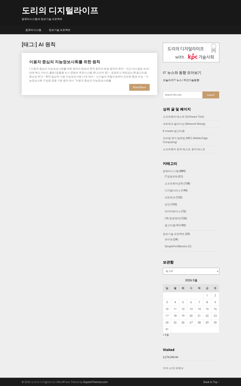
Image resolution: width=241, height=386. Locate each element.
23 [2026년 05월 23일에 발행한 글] (215, 315)
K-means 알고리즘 (174, 130)
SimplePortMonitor (176, 246)
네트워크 (170, 197)
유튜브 (180, 368)
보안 (167, 204)
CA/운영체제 (172, 218)
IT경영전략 (171, 176)
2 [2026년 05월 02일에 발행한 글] (215, 295)
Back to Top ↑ (211, 382)
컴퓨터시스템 (33, 29)
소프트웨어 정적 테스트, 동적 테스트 (184, 149)
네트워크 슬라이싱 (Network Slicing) (184, 123)
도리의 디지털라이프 (60, 10)
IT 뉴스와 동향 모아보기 (182, 73)
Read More (139, 87)
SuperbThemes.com (95, 382)
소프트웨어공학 (174, 183)
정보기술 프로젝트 (59, 29)
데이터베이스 (173, 211)
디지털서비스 (173, 190)
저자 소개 (168, 368)
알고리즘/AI (172, 225)
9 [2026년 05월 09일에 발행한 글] (215, 302)
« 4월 (166, 334)
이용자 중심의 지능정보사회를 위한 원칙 (64, 62)
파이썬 (169, 239)
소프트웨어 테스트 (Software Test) (183, 116)
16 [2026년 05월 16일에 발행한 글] (215, 309)
